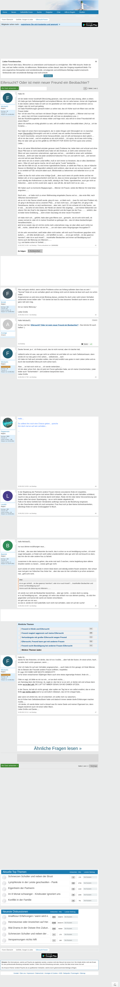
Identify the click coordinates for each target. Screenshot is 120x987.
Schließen (48, 76)
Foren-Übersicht (7, 950)
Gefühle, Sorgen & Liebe (24, 950)
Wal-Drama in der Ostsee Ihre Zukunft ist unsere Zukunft (38, 927)
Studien (82, 12)
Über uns (23, 973)
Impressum (30, 973)
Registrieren (80, 16)
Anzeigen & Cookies (51, 973)
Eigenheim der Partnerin (21, 888)
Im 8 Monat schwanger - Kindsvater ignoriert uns (34, 894)
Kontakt (16, 973)
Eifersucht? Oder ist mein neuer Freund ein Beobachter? (45, 82)
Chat (58, 12)
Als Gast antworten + (9, 88)
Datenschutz (39, 973)
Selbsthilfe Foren (26, 12)
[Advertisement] (57, 730)
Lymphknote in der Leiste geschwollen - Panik (33, 882)
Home (5, 12)
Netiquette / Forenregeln (71, 973)
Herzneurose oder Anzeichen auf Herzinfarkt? (32, 922)
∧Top (115, 984)
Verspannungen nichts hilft (22, 939)
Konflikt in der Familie (19, 899)
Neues (13, 12)
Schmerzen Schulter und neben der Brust (30, 876)
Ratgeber (49, 12)
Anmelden (92, 16)
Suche (39, 12)
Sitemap (82, 973)
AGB (60, 973)
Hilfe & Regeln (70, 12)
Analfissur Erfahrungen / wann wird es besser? (33, 916)
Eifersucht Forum (42, 950)
